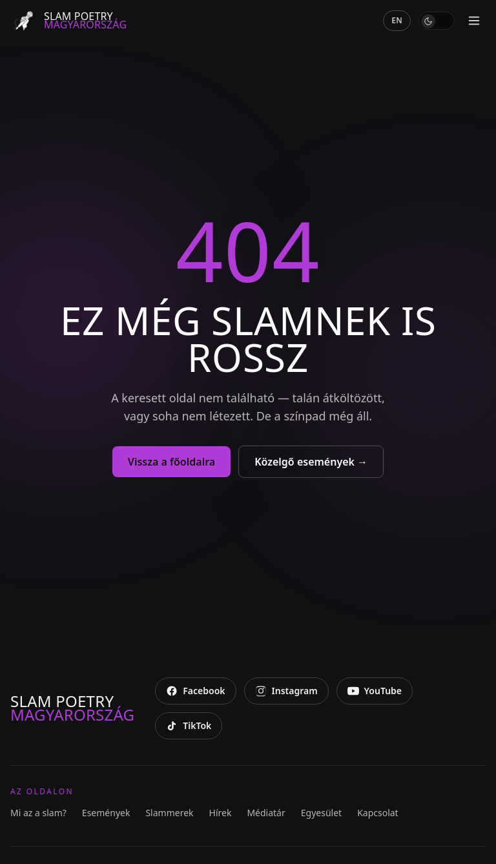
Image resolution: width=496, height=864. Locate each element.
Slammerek (169, 813)
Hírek (220, 813)
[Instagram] (286, 691)
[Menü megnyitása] (474, 20)
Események (106, 813)
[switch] (436, 21)
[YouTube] (374, 691)
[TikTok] (188, 725)
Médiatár (266, 813)
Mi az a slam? (38, 813)
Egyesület (321, 813)
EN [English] (396, 20)
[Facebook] (195, 691)
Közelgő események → (310, 462)
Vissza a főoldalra (171, 462)
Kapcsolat (377, 813)
